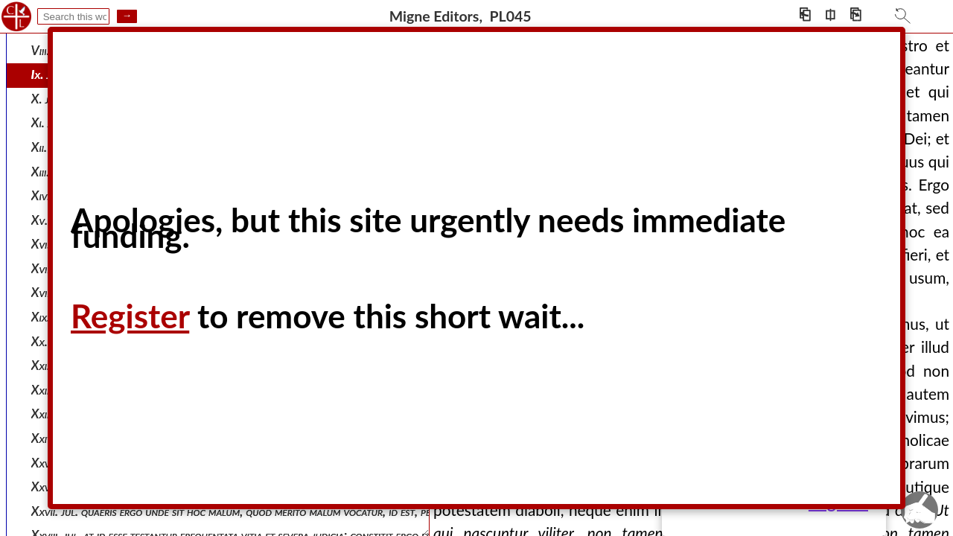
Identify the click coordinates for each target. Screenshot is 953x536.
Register (130, 315)
